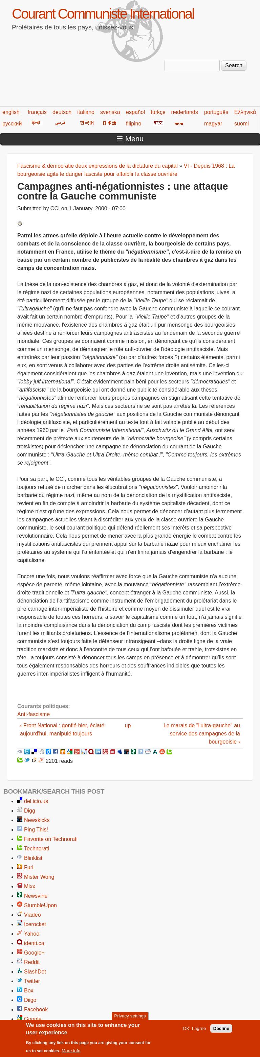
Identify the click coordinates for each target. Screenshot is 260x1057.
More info (71, 1054)
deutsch (61, 112)
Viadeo (32, 915)
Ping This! (36, 829)
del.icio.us (36, 801)
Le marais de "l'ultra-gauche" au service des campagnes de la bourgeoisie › (202, 734)
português (216, 112)
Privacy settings (130, 1019)
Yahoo (31, 934)
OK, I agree (194, 1031)
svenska (110, 112)
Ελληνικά (245, 112)
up (128, 725)
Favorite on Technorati (51, 839)
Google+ (34, 953)
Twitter (32, 981)
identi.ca (34, 943)
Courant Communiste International (103, 14)
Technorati (36, 848)
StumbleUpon (40, 905)
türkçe (158, 112)
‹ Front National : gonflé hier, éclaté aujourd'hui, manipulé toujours (62, 729)
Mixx (29, 886)
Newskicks (37, 820)
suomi (241, 123)
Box (29, 990)
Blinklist (33, 858)
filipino (133, 123)
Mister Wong (39, 877)
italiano (85, 112)
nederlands (184, 112)
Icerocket (35, 924)
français (37, 112)
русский (12, 123)
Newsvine (35, 896)
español (135, 112)
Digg (29, 811)
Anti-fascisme (33, 714)
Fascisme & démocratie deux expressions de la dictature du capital (97, 166)
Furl (29, 867)
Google (33, 1019)
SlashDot (35, 971)
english (11, 112)
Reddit (32, 962)
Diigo (30, 1000)
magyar (213, 123)
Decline (221, 1031)
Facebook (36, 1009)
